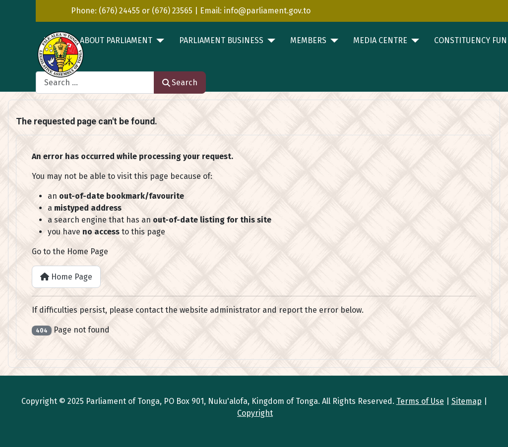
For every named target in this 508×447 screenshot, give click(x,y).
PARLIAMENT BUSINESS (221, 40)
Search (179, 82)
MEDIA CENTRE (380, 40)
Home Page (66, 276)
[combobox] (95, 82)
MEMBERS (308, 40)
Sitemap (466, 401)
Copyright (255, 413)
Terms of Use (420, 401)
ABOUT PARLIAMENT (116, 40)
